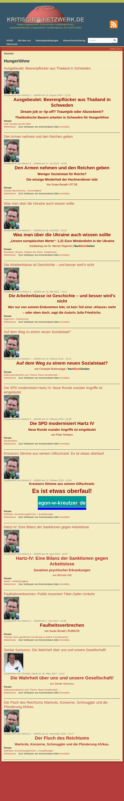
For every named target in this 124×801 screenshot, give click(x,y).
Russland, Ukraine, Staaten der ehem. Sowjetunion (30, 252)
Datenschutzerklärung (74, 40)
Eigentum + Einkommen (16, 319)
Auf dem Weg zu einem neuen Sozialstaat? (37, 332)
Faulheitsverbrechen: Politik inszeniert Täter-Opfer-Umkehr (49, 594)
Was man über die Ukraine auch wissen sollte (39, 203)
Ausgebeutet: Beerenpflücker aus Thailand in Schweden (47, 68)
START (9, 40)
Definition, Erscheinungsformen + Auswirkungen (28, 514)
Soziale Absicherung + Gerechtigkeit (22, 190)
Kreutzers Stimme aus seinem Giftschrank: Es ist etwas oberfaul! (54, 453)
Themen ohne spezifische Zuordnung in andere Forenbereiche (36, 637)
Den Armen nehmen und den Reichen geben (38, 137)
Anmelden (64, 126)
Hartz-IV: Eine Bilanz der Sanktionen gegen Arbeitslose (46, 527)
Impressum (12, 44)
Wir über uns (24, 40)
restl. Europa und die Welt (17, 124)
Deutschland (10, 440)
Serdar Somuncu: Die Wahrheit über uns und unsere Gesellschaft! (55, 650)
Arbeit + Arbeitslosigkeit (16, 581)
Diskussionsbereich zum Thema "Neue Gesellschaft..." (32, 375)
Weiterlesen (10, 126)
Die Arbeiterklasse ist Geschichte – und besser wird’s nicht (49, 265)
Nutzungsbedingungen (47, 40)
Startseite (9, 53)
